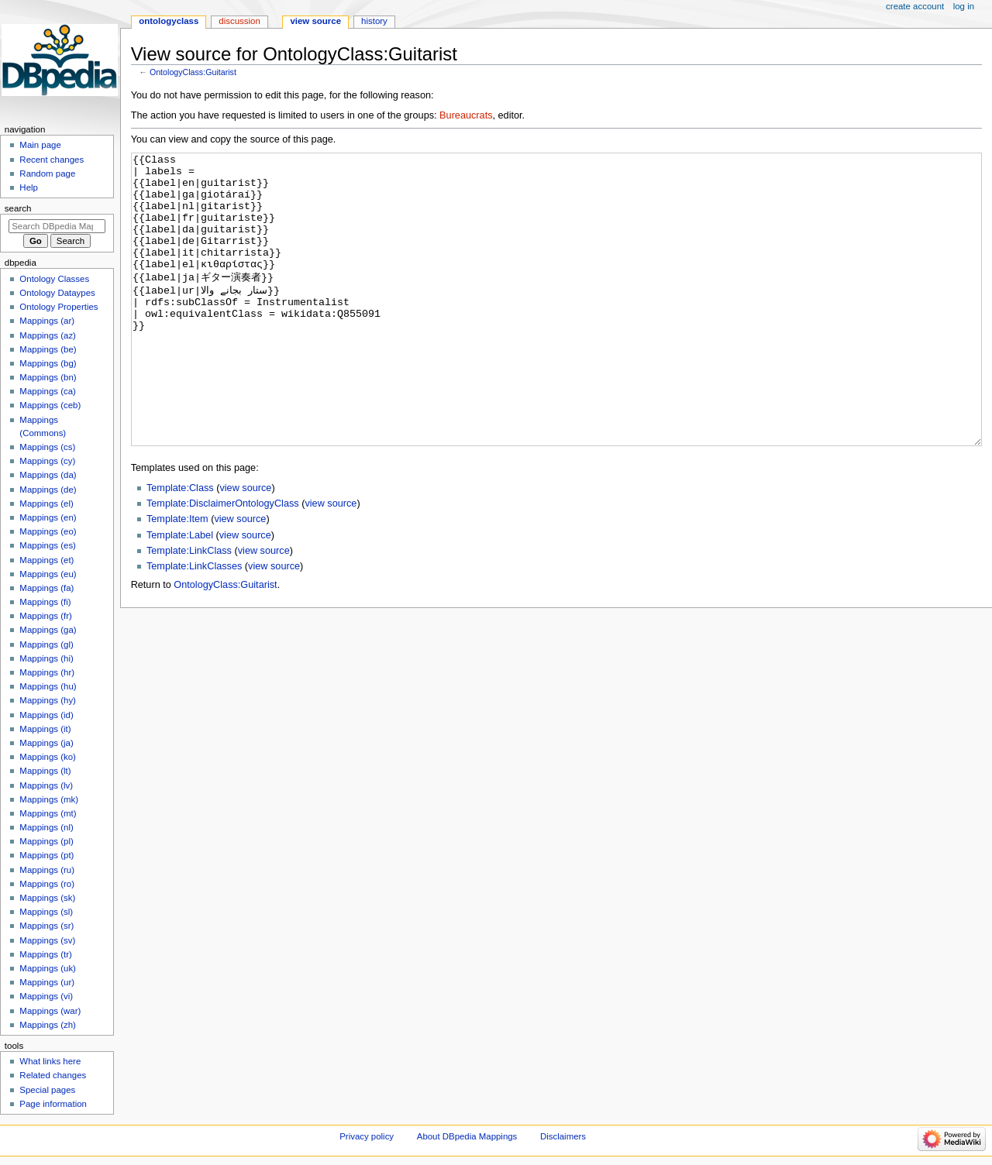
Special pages (47, 1090)
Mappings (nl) (46, 827)
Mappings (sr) (46, 925)
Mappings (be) (47, 349)
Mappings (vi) (46, 996)
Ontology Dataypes (57, 292)
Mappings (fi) (45, 602)
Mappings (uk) (47, 968)
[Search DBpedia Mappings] (57, 226)
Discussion (239, 21)
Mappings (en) (47, 517)
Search (18, 208)
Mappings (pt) (46, 855)
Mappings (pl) (46, 841)
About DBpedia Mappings (467, 1136)
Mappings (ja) (46, 742)
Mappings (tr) (45, 954)
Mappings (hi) (46, 658)
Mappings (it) (45, 729)
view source (245, 546)
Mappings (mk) (48, 799)
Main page (40, 144)
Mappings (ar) (46, 320)
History (374, 21)
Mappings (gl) (46, 644)
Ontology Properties (58, 306)
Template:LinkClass (189, 608)
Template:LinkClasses (194, 624)
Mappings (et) (46, 560)
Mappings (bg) (47, 363)
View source (315, 21)
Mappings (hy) (47, 700)
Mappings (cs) (47, 447)
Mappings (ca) (47, 391)
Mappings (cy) (47, 461)
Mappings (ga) (47, 629)
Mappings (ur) (46, 982)
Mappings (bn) (47, 377)
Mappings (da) (47, 474)
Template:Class (180, 546)
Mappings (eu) (47, 574)
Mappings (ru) (46, 870)
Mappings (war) (50, 1011)
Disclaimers (563, 1136)
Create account (915, 6)
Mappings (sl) (46, 911)
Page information (53, 1103)
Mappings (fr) (45, 615)
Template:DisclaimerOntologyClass (222, 561)
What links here (50, 1061)
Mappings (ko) (47, 756)
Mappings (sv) (47, 940)
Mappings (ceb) (50, 405)
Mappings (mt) (47, 813)
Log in (963, 6)
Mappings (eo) (47, 531)
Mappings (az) (47, 335)
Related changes (52, 1075)
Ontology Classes (54, 279)
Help (28, 187)
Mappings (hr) (46, 672)
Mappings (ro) (46, 883)
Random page (47, 173)
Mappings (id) (46, 715)
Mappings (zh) (47, 1024)
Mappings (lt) (45, 770)
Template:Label (179, 593)
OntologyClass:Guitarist (193, 72)
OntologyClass (168, 21)
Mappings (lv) (46, 785)
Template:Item (177, 577)
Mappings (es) (47, 545)
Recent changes (51, 159)
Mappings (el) (46, 503)
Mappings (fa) (46, 588)
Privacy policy (366, 1136)
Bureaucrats (465, 115)
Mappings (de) (47, 489)
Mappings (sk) (47, 897)
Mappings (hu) (47, 686)
